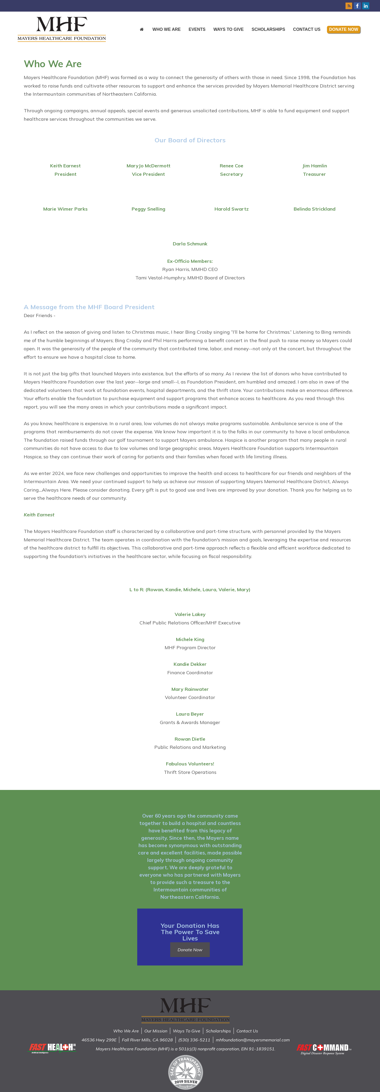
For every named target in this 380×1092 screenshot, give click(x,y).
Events (197, 29)
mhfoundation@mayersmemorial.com (253, 1039)
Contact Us (307, 29)
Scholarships (268, 29)
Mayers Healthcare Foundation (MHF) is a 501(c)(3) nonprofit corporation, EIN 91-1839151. (186, 1048)
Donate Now (343, 29)
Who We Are (167, 29)
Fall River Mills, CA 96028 (147, 1039)
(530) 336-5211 (194, 1039)
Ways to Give (228, 29)
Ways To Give (186, 1030)
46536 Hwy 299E (99, 1039)
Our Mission (155, 1030)
